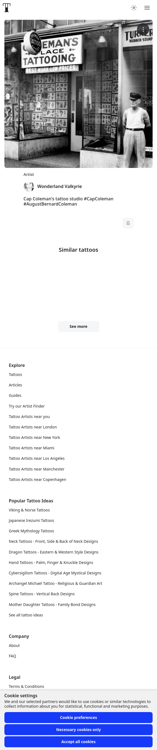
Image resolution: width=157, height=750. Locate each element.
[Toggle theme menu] (134, 7)
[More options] (143, 29)
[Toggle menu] (147, 7)
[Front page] (6, 7)
